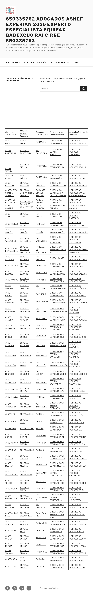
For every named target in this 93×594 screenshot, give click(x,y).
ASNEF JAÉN (10, 428)
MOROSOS (73, 296)
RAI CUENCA (41, 537)
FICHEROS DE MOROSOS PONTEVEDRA (75, 497)
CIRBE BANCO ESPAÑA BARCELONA (56, 152)
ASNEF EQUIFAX (13, 62)
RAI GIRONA (41, 443)
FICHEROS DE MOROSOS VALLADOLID (75, 239)
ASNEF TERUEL (11, 566)
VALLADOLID (25, 241)
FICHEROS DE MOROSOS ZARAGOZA (75, 215)
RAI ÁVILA (40, 530)
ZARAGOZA (40, 217)
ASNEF (8, 309)
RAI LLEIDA (40, 397)
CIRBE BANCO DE (57, 427)
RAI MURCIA (41, 265)
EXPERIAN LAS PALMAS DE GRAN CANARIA (26, 204)
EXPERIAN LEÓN (27, 414)
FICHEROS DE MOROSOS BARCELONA (75, 152)
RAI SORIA (40, 559)
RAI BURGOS (41, 336)
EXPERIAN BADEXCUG (60, 62)
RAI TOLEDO (41, 482)
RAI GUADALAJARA (41, 473)
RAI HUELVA (41, 390)
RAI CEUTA (40, 489)
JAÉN (59, 430)
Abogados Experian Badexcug (24, 133)
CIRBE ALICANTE (57, 258)
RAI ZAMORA (41, 523)
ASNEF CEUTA (11, 489)
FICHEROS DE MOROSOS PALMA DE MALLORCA (78, 249)
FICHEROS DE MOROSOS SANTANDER (75, 354)
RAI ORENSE (41, 436)
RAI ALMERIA (41, 318)
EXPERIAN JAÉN (27, 428)
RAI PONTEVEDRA (41, 497)
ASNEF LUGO (10, 450)
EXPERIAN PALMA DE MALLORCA (25, 249)
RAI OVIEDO (41, 280)
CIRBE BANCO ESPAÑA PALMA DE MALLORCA (58, 249)
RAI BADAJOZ (41, 273)
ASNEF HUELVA (11, 390)
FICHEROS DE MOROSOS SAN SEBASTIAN (75, 327)
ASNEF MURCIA (11, 265)
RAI (76, 62)
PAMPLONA (10, 311)
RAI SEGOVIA (41, 552)
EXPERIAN (24, 238)
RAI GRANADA (42, 301)
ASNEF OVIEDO (11, 280)
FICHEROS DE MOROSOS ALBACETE (75, 344)
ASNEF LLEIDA (11, 397)
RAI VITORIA (41, 294)
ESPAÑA (53, 430)
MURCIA (23, 267)
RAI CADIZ (40, 421)
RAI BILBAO (41, 224)
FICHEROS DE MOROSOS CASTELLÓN (75, 364)
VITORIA (82, 296)
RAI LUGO (40, 450)
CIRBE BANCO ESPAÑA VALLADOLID (56, 239)
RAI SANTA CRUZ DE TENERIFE (40, 193)
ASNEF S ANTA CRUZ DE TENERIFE (11, 193)
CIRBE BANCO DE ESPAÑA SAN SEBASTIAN (57, 327)
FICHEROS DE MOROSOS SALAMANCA (75, 381)
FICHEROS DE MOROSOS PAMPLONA (75, 310)
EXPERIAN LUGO (27, 450)
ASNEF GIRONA (11, 443)
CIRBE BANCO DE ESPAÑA (35, 62)
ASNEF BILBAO (11, 224)
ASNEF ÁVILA (10, 530)
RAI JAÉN (39, 428)
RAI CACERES (41, 457)
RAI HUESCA (41, 545)
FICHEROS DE (75, 293)
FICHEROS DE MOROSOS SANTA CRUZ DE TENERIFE (77, 193)
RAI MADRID (41, 142)
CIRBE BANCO (56, 351)
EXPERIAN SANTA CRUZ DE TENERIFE (27, 193)
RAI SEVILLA (41, 166)
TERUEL (60, 568)
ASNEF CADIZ (11, 421)
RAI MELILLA (41, 464)
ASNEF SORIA (11, 559)
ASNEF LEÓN (10, 414)
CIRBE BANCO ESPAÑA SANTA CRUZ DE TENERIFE (58, 193)
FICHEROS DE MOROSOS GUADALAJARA (75, 473)
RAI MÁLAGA (41, 177)
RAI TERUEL (41, 566)
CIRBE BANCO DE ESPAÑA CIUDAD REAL (57, 514)
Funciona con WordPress (50, 588)
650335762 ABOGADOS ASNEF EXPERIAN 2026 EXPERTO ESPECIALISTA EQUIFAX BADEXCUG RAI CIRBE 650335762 (44, 29)
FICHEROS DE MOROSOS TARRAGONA (75, 405)
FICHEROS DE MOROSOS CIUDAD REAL (77, 514)
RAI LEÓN (40, 414)
